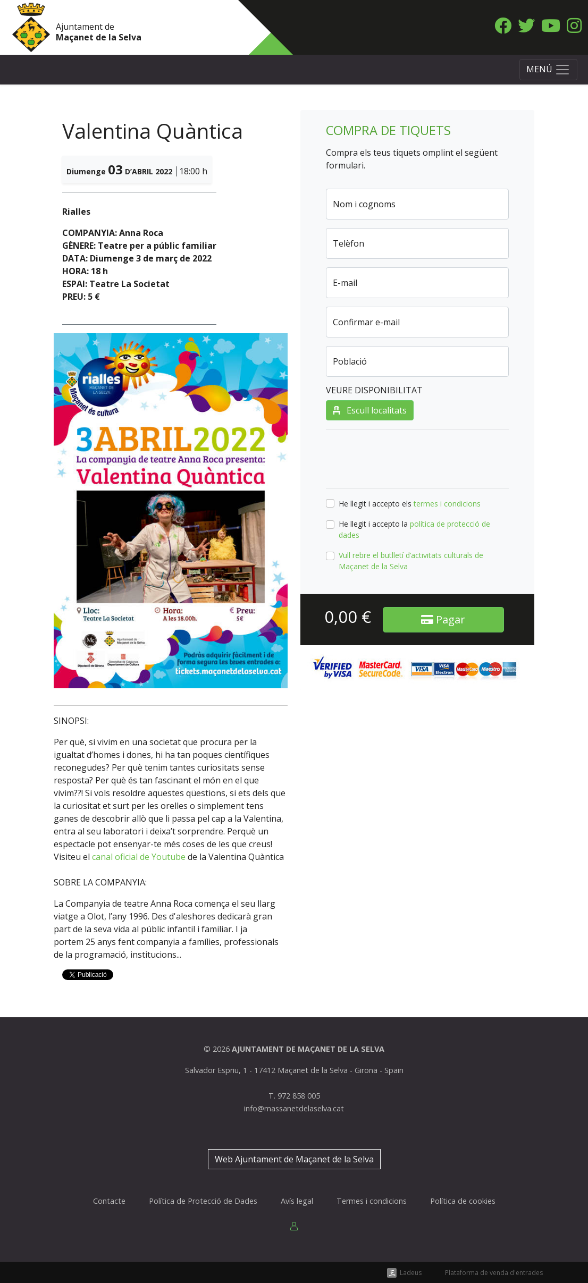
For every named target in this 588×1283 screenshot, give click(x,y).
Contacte (109, 1201)
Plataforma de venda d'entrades (494, 1272)
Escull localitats (370, 410)
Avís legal (297, 1201)
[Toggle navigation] (548, 69)
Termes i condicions (372, 1201)
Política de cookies (462, 1201)
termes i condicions (447, 504)
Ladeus (411, 1272)
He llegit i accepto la (414, 529)
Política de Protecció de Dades (203, 1201)
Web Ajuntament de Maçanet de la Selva (294, 1159)
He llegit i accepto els (410, 504)
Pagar (443, 619)
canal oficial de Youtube (139, 857)
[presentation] (407, 458)
